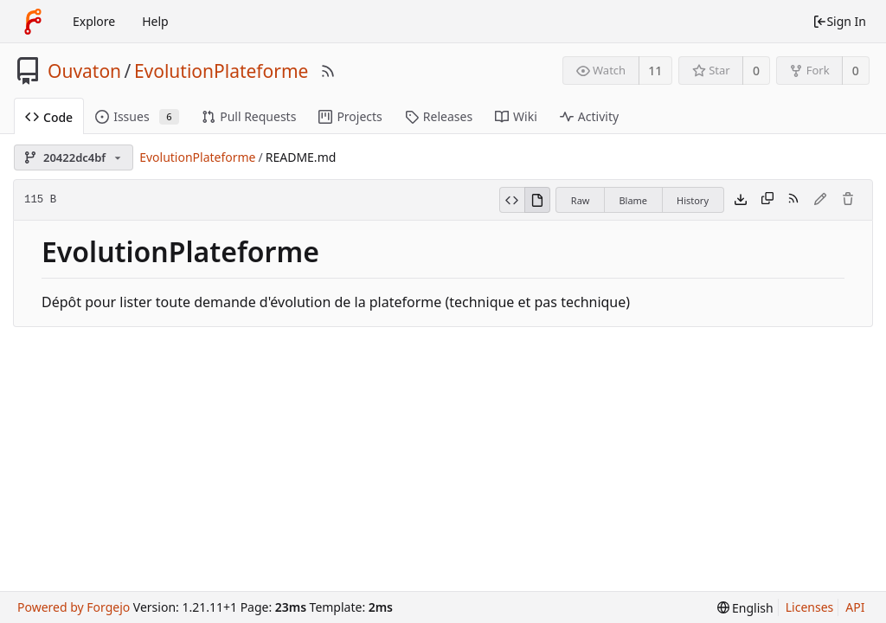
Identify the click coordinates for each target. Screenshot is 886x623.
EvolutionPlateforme (221, 71)
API (854, 607)
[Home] (33, 21)
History (693, 200)
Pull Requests (249, 116)
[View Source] (511, 200)
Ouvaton (84, 71)
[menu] (745, 608)
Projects (350, 116)
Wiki (516, 116)
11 (655, 70)
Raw (580, 200)
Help (155, 21)
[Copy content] (767, 200)
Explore (94, 21)
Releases (438, 116)
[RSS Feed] (328, 71)
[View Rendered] (537, 200)
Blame (633, 200)
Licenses (810, 607)
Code (49, 117)
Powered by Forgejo (73, 607)
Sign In (839, 21)
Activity (589, 116)
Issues (137, 116)
